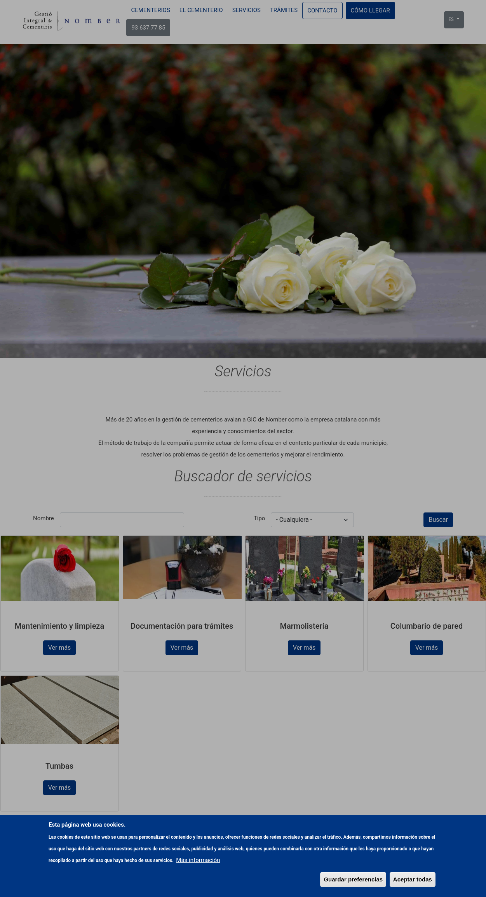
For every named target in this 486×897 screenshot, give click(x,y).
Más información (198, 860)
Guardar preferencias (353, 879)
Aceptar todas (412, 879)
